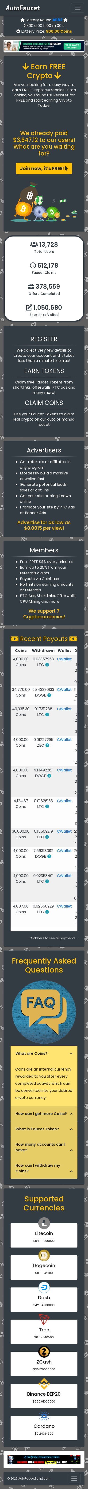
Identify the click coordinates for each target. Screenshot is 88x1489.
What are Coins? (31, 1053)
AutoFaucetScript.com (34, 1478)
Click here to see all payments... (53, 938)
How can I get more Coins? (41, 1113)
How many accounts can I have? (40, 1147)
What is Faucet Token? (37, 1129)
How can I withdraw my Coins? (37, 1168)
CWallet (64, 659)
